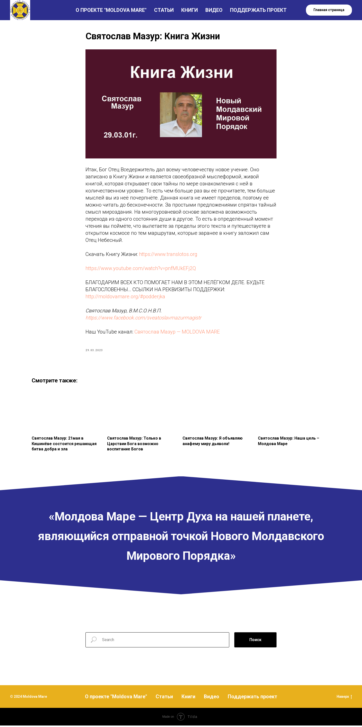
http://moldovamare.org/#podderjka (125, 297)
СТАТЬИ (164, 10)
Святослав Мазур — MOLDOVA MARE (177, 332)
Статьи (164, 698)
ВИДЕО (213, 10)
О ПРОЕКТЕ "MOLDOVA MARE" (111, 10)
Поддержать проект (252, 698)
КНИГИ (189, 10)
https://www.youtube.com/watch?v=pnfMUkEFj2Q (140, 269)
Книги (188, 698)
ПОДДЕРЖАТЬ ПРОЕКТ (258, 10)
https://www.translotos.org (168, 255)
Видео (211, 698)
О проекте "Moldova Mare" (116, 698)
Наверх (344, 698)
